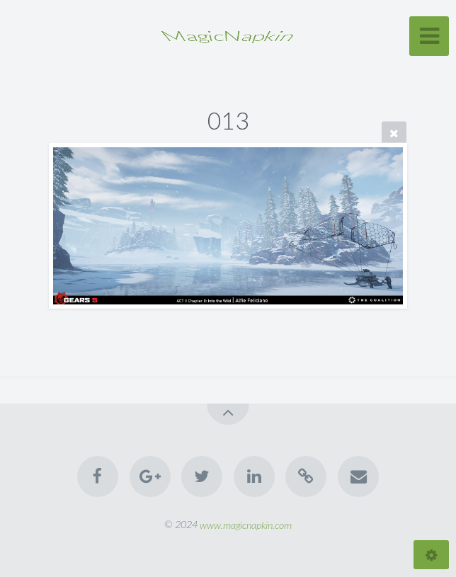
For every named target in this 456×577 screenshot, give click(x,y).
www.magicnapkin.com (246, 524)
